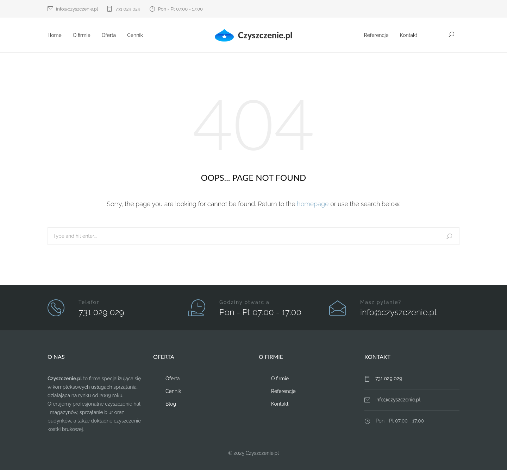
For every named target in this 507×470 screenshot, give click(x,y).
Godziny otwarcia (244, 302)
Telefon (89, 302)
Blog (170, 404)
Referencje (376, 35)
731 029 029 (127, 9)
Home (55, 35)
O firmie (81, 35)
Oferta (109, 35)
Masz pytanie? (380, 302)
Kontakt (408, 35)
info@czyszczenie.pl (77, 9)
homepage (312, 204)
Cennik (135, 35)
